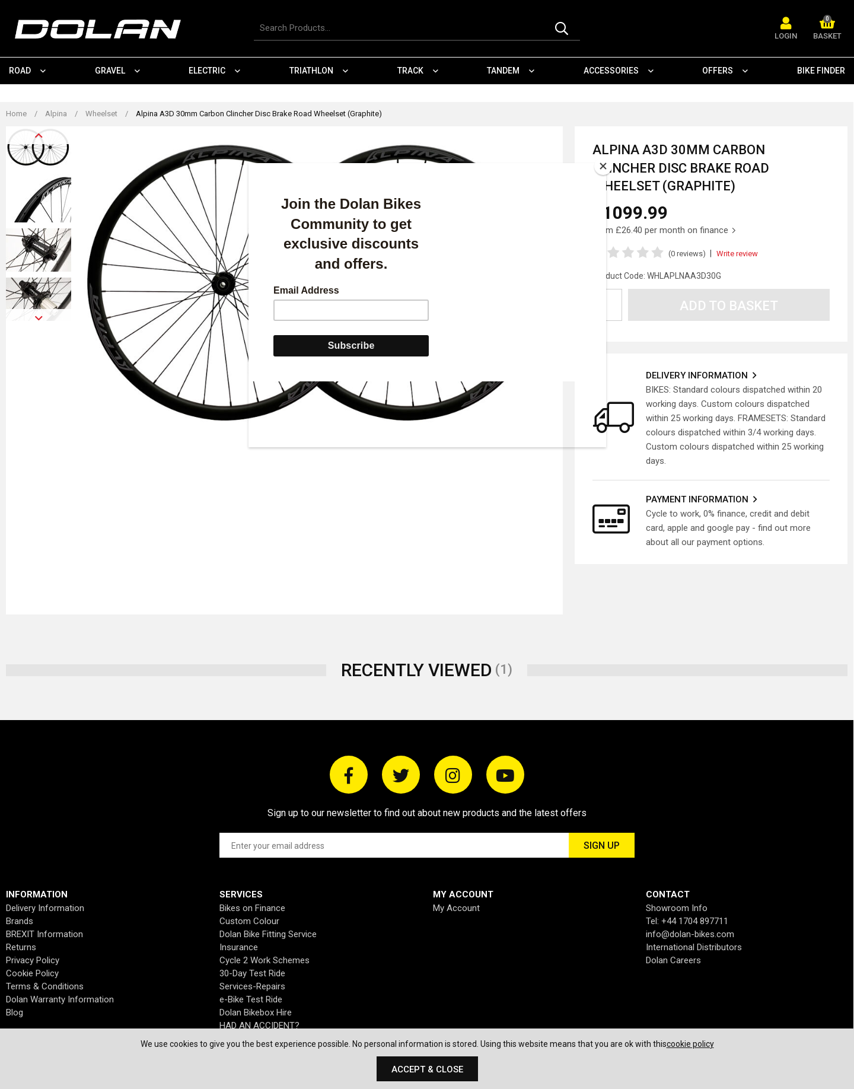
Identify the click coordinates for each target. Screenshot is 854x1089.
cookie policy (690, 1044)
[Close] (603, 166)
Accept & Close (427, 1069)
